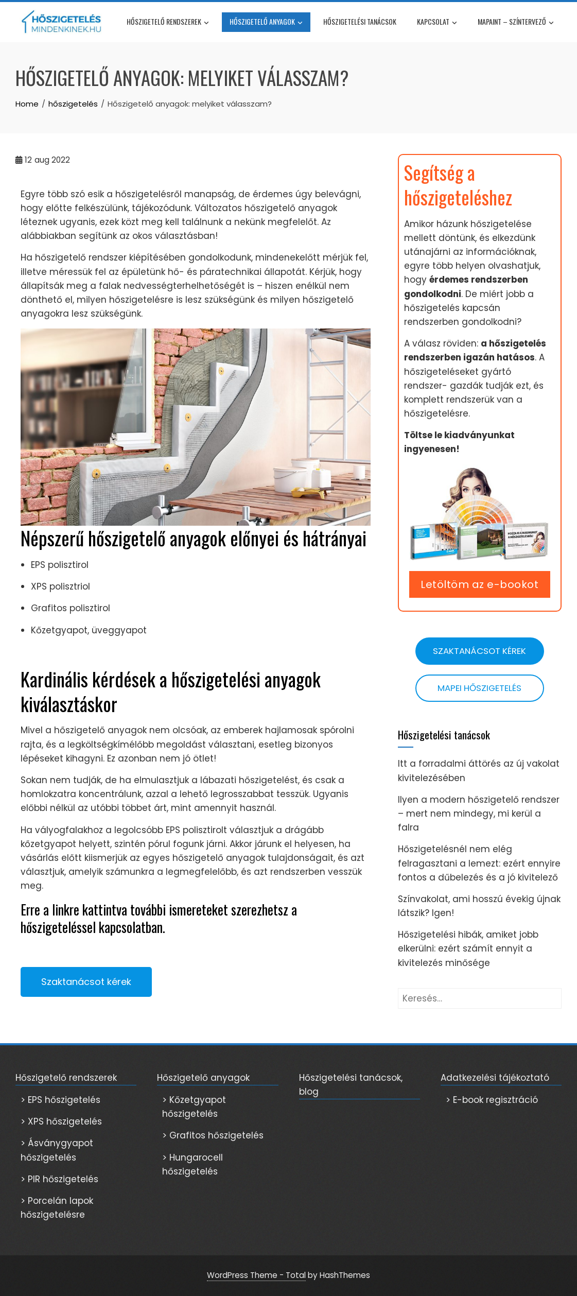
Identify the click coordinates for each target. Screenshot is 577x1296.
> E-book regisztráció (492, 1100)
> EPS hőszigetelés (60, 1100)
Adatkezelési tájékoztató (495, 1078)
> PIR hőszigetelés (59, 1179)
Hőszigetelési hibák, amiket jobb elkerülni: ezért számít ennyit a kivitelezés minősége (468, 948)
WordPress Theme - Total (256, 1275)
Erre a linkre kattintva (74, 910)
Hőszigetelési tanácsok (359, 21)
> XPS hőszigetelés (61, 1121)
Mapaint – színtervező (516, 22)
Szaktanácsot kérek (479, 651)
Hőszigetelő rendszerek (168, 22)
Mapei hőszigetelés (479, 688)
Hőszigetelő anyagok (266, 22)
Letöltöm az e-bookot (479, 584)
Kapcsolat (437, 22)
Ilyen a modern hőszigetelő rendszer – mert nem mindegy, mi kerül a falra (478, 813)
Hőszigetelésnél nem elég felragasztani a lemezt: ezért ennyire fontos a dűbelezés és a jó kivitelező (479, 863)
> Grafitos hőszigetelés (213, 1135)
